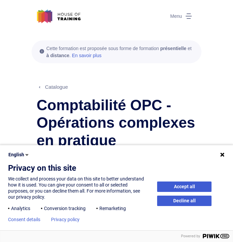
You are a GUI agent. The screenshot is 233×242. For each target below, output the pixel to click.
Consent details (24, 219)
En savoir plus (86, 55)
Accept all (184, 186)
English (19, 154)
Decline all (184, 200)
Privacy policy (65, 219)
